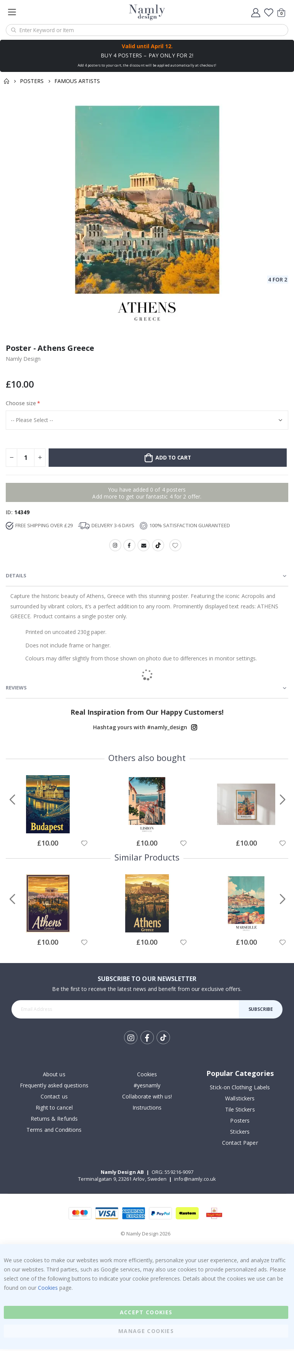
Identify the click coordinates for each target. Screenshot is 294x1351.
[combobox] (147, 30)
